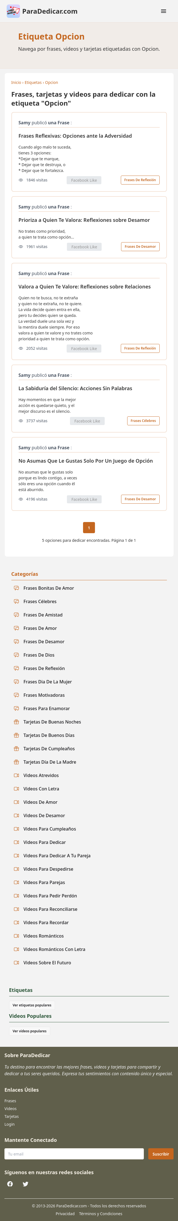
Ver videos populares (30, 1031)
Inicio (16, 82)
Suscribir (161, 1154)
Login (9, 1124)
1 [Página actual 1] (89, 527)
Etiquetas (33, 82)
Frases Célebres (143, 420)
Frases (10, 1100)
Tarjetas (11, 1116)
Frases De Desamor (140, 246)
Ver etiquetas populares (32, 1005)
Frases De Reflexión (140, 180)
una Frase (58, 123)
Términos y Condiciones (100, 1213)
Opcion (51, 82)
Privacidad (65, 1213)
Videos (10, 1108)
